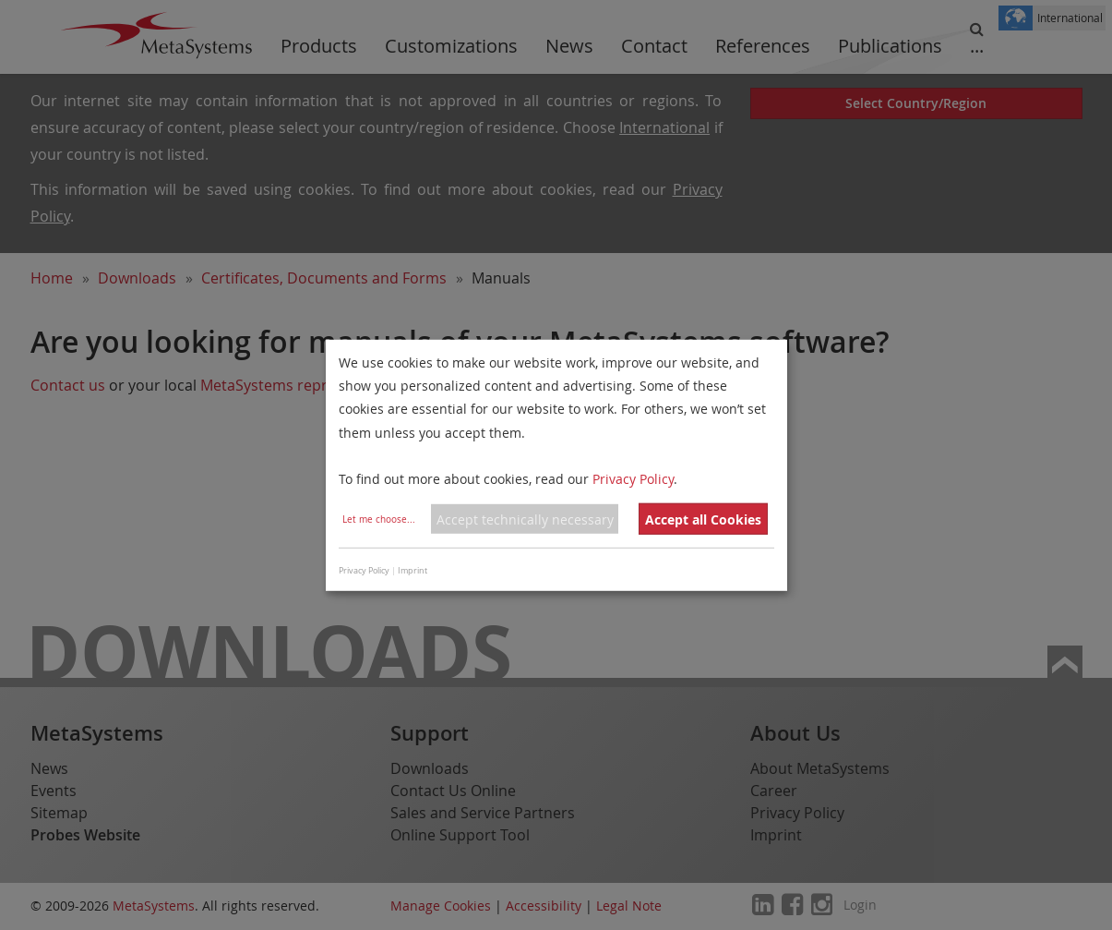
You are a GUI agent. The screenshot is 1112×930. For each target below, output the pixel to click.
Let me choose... (378, 519)
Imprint (412, 570)
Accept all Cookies (703, 519)
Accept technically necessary (525, 519)
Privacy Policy (633, 479)
